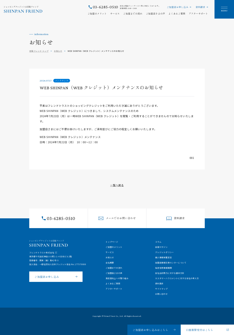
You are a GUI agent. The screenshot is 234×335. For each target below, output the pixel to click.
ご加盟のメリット (97, 13)
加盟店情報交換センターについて (170, 262)
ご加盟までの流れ (132, 13)
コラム (158, 241)
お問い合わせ (161, 293)
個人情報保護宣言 (163, 257)
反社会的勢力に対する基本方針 (169, 273)
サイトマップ (161, 288)
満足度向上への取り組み (117, 278)
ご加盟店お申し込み (177, 7)
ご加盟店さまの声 (155, 13)
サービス (115, 13)
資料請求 (200, 7)
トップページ (112, 241)
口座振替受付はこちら (199, 330)
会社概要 (110, 262)
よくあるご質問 (177, 13)
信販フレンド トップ (39, 51)
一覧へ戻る (117, 185)
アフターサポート (198, 13)
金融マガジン (161, 247)
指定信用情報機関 (163, 267)
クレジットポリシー (164, 252)
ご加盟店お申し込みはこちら (150, 330)
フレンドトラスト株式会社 (41, 252)
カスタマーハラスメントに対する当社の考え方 (177, 278)
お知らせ (58, 51)
